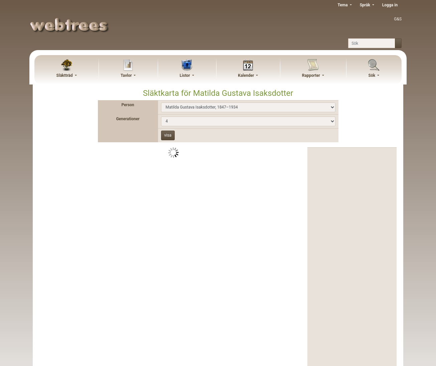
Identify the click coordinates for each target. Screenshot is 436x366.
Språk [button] (365, 5)
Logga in (390, 5)
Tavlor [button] (127, 75)
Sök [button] (373, 75)
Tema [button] (342, 5)
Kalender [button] (246, 75)
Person (127, 105)
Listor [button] (185, 75)
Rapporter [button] (311, 75)
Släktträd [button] (65, 75)
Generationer (127, 119)
